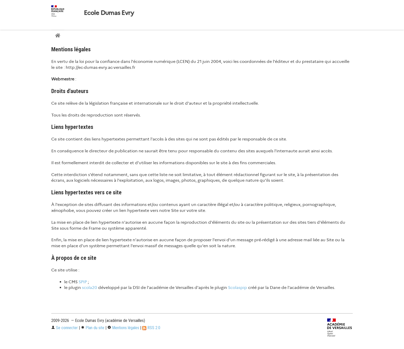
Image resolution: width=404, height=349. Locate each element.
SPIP (83, 281)
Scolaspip (237, 287)
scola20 (89, 287)
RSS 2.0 (151, 327)
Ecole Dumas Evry (109, 13)
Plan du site (92, 327)
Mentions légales (123, 327)
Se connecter (64, 327)
